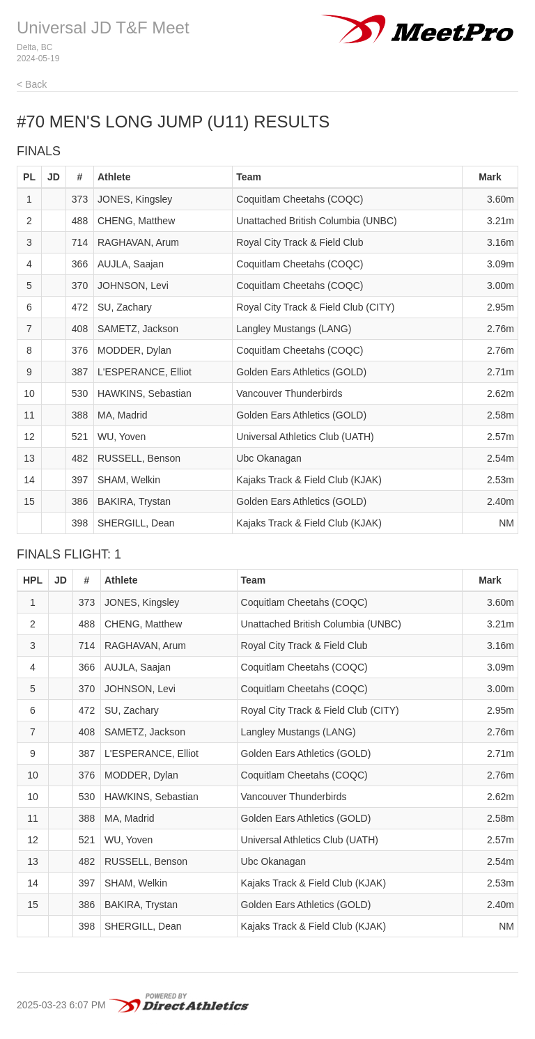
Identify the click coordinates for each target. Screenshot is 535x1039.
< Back (32, 84)
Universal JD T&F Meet (103, 27)
